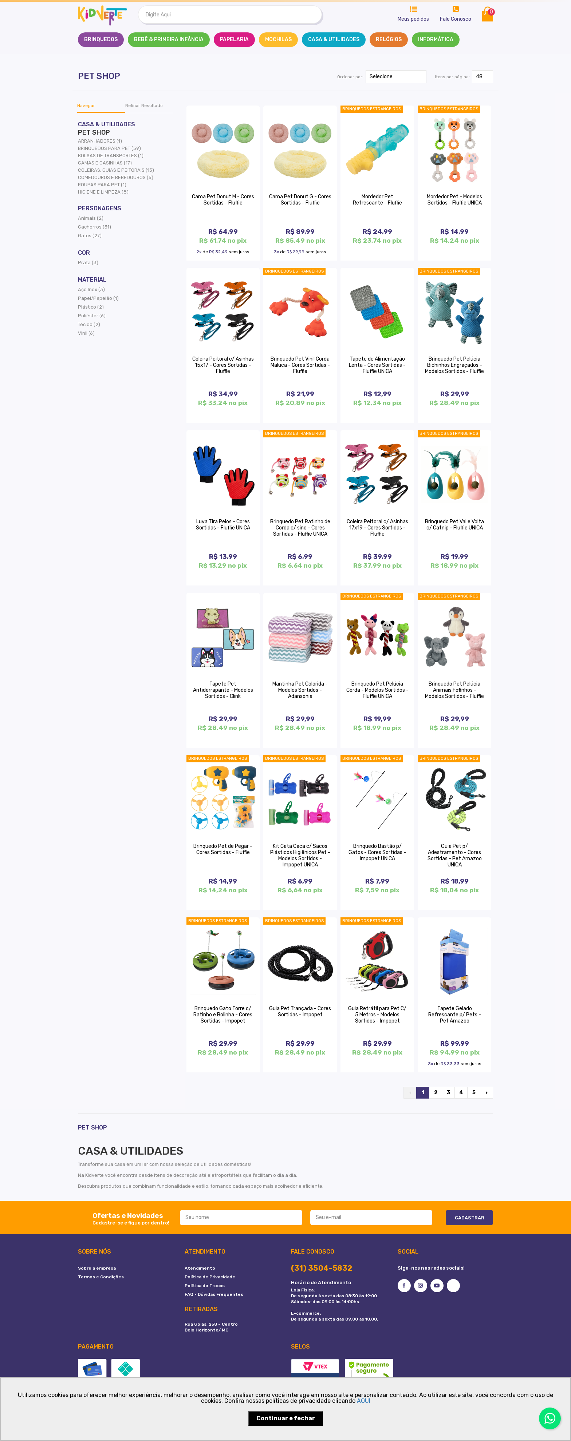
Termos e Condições (101, 1276)
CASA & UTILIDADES (333, 39)
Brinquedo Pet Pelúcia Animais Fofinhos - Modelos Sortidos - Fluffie (454, 690)
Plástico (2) (91, 307)
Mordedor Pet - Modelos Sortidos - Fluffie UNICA (454, 200)
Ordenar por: (350, 76)
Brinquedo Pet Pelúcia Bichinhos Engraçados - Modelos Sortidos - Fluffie (454, 365)
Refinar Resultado (144, 105)
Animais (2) (90, 218)
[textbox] (230, 14)
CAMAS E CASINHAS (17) (105, 163)
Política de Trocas (205, 1285)
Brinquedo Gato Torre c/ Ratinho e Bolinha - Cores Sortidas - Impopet (222, 1014)
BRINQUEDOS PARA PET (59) (109, 148)
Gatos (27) (90, 235)
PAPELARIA (234, 39)
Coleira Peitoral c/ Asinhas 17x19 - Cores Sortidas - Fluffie (377, 528)
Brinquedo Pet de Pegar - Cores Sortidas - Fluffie (222, 849)
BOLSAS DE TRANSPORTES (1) (110, 155)
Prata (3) (88, 262)
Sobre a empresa (97, 1268)
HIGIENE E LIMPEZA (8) (103, 192)
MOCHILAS (278, 39)
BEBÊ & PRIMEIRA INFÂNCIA (169, 39)
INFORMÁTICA (435, 39)
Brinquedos (101, 39)
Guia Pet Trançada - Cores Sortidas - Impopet (300, 1011)
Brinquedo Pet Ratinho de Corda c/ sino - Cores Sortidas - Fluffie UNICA (300, 528)
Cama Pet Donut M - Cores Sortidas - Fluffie (223, 200)
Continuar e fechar (285, 1418)
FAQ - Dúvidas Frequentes (214, 1294)
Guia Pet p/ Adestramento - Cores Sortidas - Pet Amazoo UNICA (455, 855)
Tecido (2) (89, 324)
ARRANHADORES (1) (100, 141)
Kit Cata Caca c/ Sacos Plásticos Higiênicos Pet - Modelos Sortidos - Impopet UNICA (300, 855)
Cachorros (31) (94, 227)
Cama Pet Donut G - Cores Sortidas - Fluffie (300, 200)
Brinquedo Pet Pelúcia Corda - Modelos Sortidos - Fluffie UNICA (377, 690)
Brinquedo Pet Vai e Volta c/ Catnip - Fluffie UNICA (454, 525)
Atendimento (200, 1268)
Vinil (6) (86, 333)
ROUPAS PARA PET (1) (102, 184)
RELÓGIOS (389, 39)
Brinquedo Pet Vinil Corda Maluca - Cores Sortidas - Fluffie (300, 365)
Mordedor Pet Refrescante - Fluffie (377, 200)
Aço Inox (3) (91, 289)
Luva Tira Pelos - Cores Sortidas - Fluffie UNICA (223, 525)
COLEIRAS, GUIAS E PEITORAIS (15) (116, 170)
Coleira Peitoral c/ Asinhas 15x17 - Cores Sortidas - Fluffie (223, 365)
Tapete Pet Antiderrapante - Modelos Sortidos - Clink (223, 690)
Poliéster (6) (92, 315)
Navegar (86, 105)
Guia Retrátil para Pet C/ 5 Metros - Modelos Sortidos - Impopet (377, 1014)
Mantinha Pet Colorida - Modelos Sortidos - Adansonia (300, 690)
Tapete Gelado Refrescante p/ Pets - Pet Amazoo (454, 1014)
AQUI (363, 1400)
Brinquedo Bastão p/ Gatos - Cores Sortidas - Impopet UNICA (377, 852)
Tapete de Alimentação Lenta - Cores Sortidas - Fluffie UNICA (377, 365)
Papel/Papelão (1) (98, 298)
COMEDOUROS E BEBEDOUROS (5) (115, 177)
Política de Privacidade (210, 1276)
